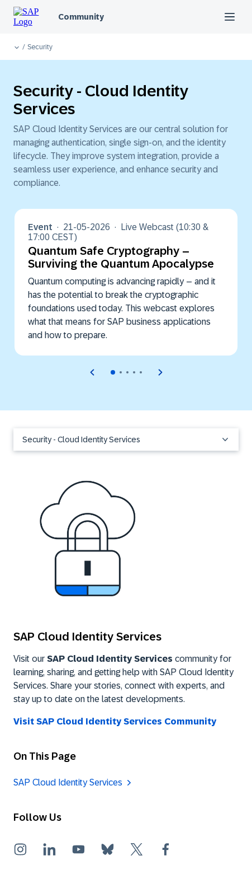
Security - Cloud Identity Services (126, 439)
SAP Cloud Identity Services (67, 782)
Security (40, 47)
